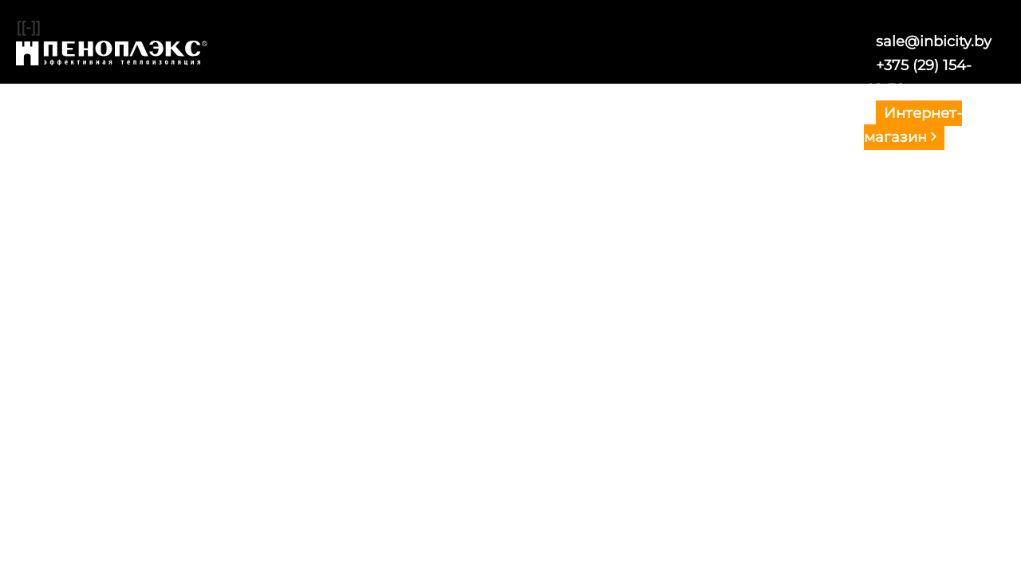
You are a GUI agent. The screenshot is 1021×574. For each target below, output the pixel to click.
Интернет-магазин (913, 125)
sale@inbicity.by (933, 41)
